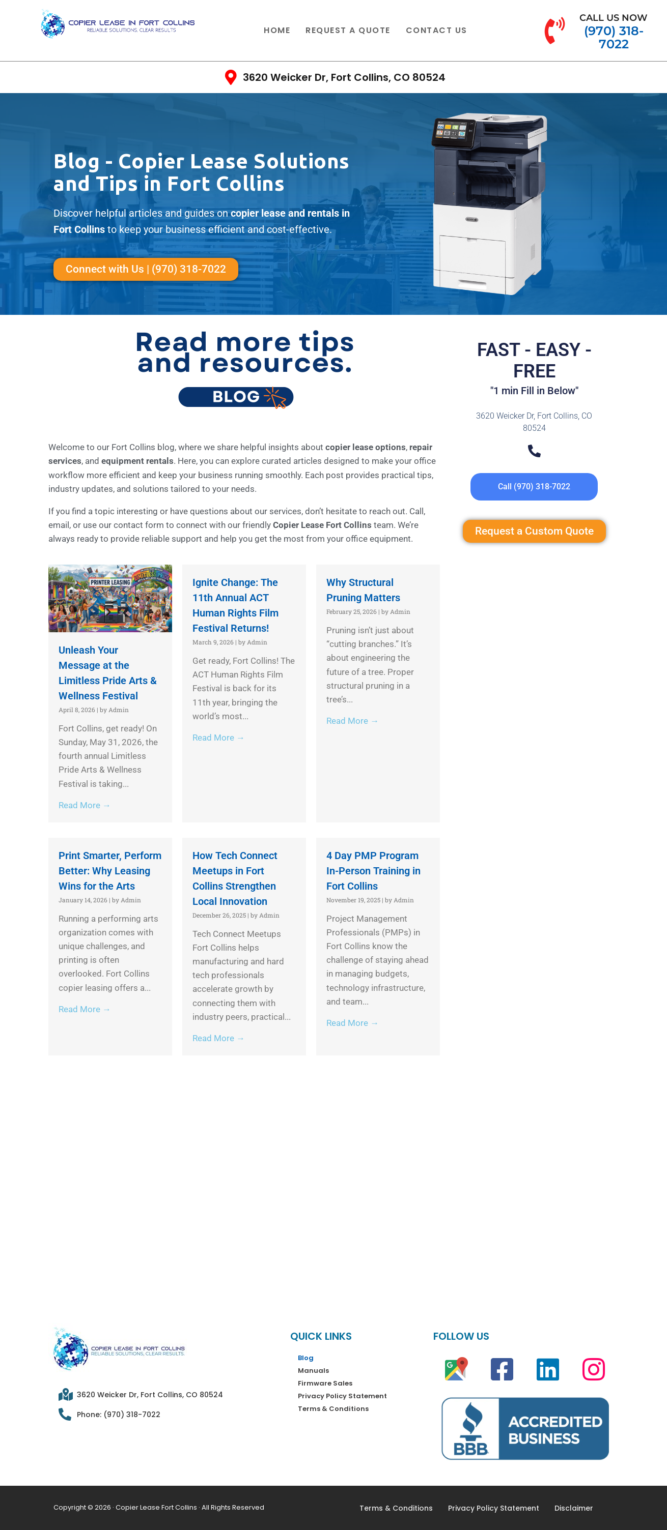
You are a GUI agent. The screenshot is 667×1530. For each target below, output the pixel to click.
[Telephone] (534, 451)
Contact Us (436, 30)
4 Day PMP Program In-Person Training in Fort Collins (373, 870)
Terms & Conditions (333, 1409)
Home (277, 30)
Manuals (313, 1370)
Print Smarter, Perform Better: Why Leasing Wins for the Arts (110, 870)
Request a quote (348, 30)
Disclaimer (573, 1508)
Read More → (85, 805)
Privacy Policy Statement (342, 1396)
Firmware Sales (325, 1383)
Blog (306, 1358)
